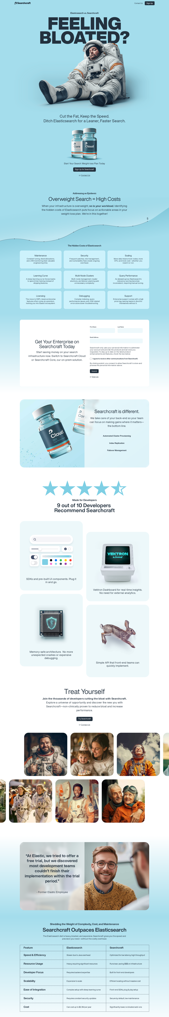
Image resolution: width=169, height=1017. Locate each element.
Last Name (121, 327)
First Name (93, 327)
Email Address (94, 337)
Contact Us (85, 175)
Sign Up (95, 377)
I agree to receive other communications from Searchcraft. (114, 359)
